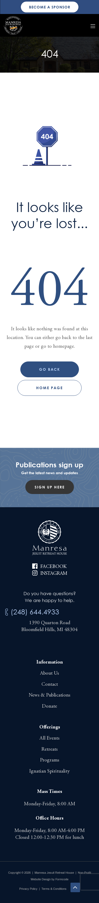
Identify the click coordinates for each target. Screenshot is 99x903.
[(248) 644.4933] (6, 612)
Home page (49, 387)
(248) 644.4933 (35, 611)
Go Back (49, 369)
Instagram (53, 573)
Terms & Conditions (54, 888)
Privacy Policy (28, 888)
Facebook (53, 566)
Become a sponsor (49, 7)
